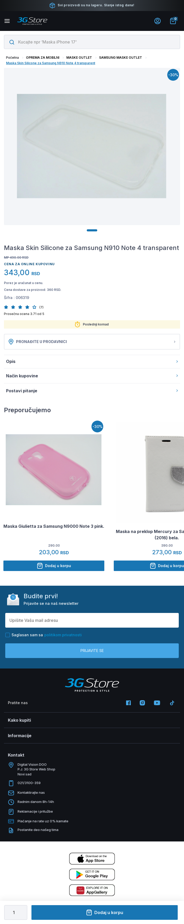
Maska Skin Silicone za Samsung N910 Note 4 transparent (50, 63)
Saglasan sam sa (43, 635)
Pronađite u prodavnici (92, 342)
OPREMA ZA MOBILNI (42, 57)
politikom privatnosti (63, 635)
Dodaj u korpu (104, 912)
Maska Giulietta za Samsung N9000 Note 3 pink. (53, 526)
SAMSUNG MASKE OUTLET (120, 57)
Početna (12, 57)
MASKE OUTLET (79, 57)
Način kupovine (92, 375)
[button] (7, 307)
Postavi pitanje (92, 390)
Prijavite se (92, 650)
